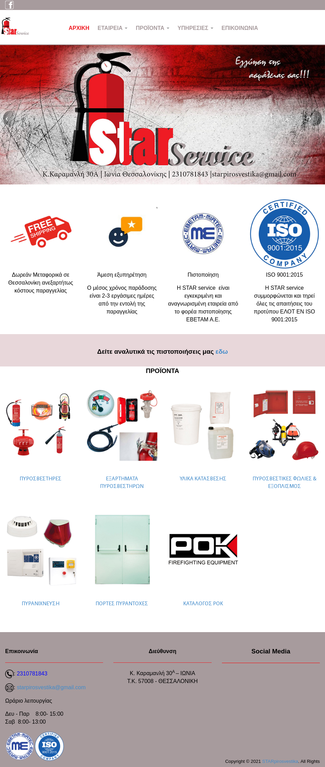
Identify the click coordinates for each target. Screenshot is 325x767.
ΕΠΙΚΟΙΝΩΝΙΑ (240, 28)
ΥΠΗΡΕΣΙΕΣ (195, 28)
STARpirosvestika (280, 761)
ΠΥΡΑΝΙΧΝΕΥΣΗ (40, 604)
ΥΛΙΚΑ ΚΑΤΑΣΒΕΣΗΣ (203, 479)
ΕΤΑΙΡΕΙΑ (112, 28)
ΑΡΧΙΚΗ (79, 28)
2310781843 (32, 674)
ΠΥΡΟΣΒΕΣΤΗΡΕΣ (40, 479)
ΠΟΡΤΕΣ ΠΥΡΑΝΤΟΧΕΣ (122, 604)
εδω (221, 351)
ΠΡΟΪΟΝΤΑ (152, 28)
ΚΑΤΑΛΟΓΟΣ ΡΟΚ (203, 604)
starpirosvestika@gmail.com (51, 687)
